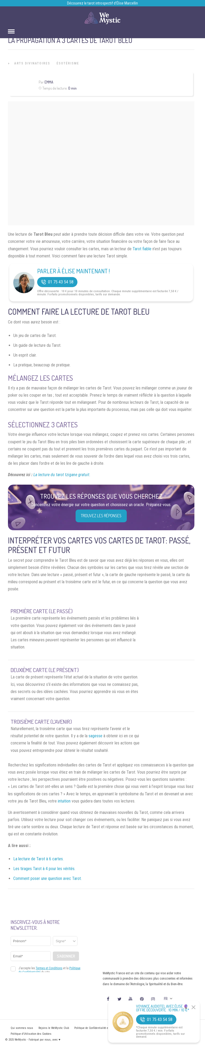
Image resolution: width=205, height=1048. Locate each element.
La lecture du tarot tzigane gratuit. (61, 474)
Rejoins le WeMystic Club (53, 1028)
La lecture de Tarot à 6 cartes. (38, 858)
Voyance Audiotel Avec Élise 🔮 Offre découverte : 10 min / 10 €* (162, 1008)
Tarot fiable (142, 248)
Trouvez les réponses (101, 515)
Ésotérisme (67, 63)
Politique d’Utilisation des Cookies (31, 1034)
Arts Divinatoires (32, 63)
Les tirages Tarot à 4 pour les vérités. (44, 868)
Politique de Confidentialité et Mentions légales (102, 1028)
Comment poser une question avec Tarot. (47, 878)
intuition (64, 801)
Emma (49, 82)
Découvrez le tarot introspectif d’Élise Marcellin (102, 3)
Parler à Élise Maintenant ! (73, 271)
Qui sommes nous (22, 1028)
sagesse (95, 735)
